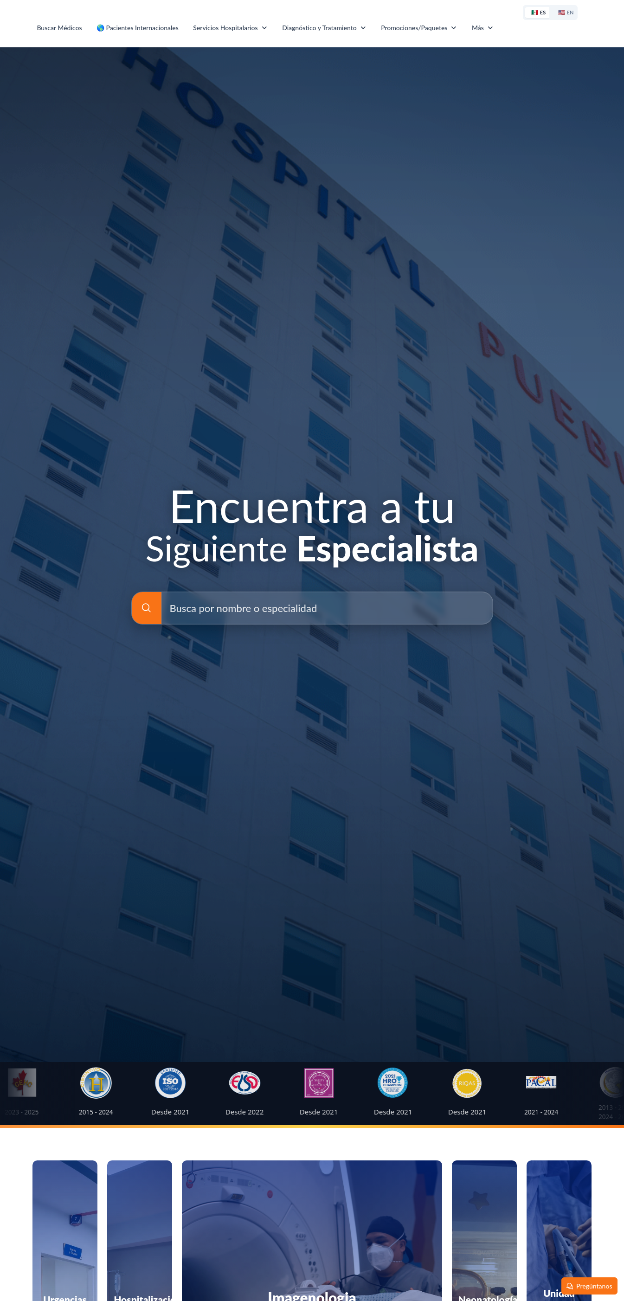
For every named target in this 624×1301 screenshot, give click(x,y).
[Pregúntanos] (589, 1286)
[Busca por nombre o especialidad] (146, 608)
